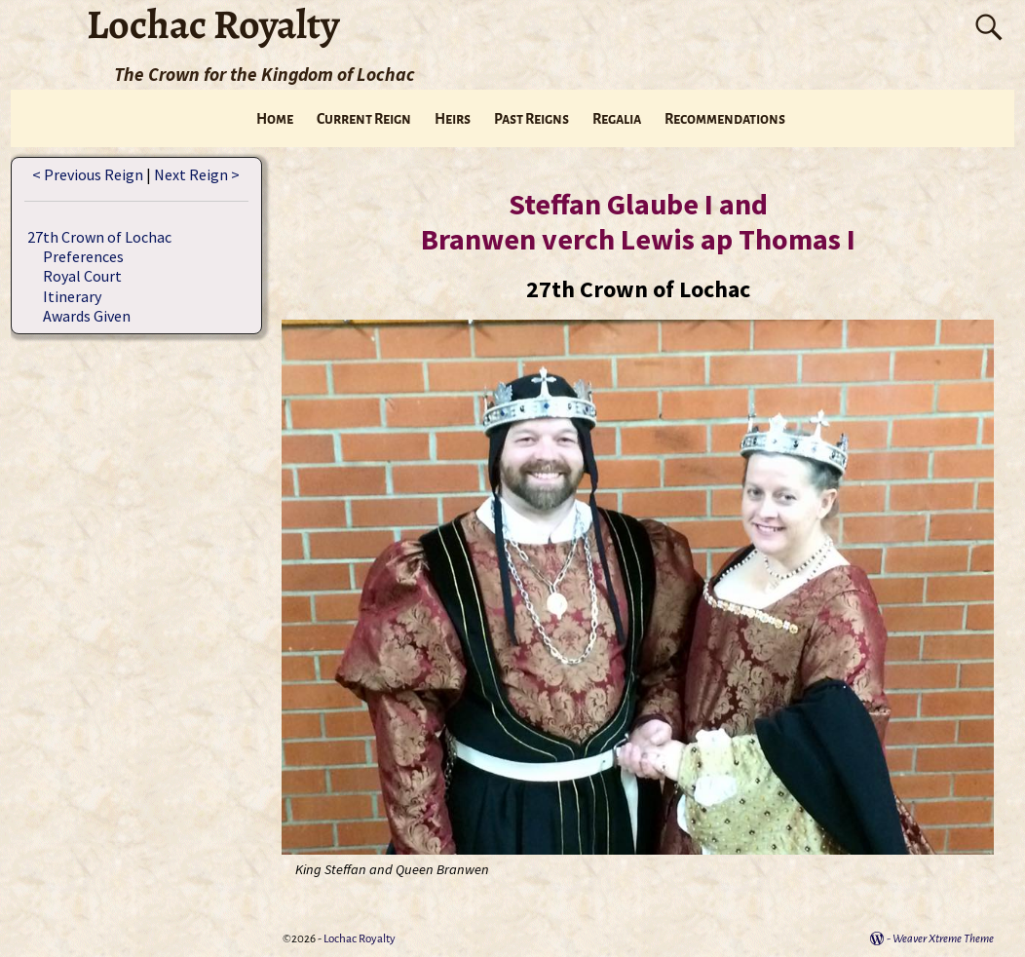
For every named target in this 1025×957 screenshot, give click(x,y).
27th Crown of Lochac (99, 237)
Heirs (453, 119)
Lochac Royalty (359, 939)
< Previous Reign (87, 174)
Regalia (616, 119)
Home (274, 119)
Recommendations (724, 119)
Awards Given (87, 315)
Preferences (83, 256)
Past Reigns (531, 119)
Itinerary (72, 296)
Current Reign (364, 119)
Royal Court (82, 276)
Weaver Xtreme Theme (943, 939)
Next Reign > (197, 174)
